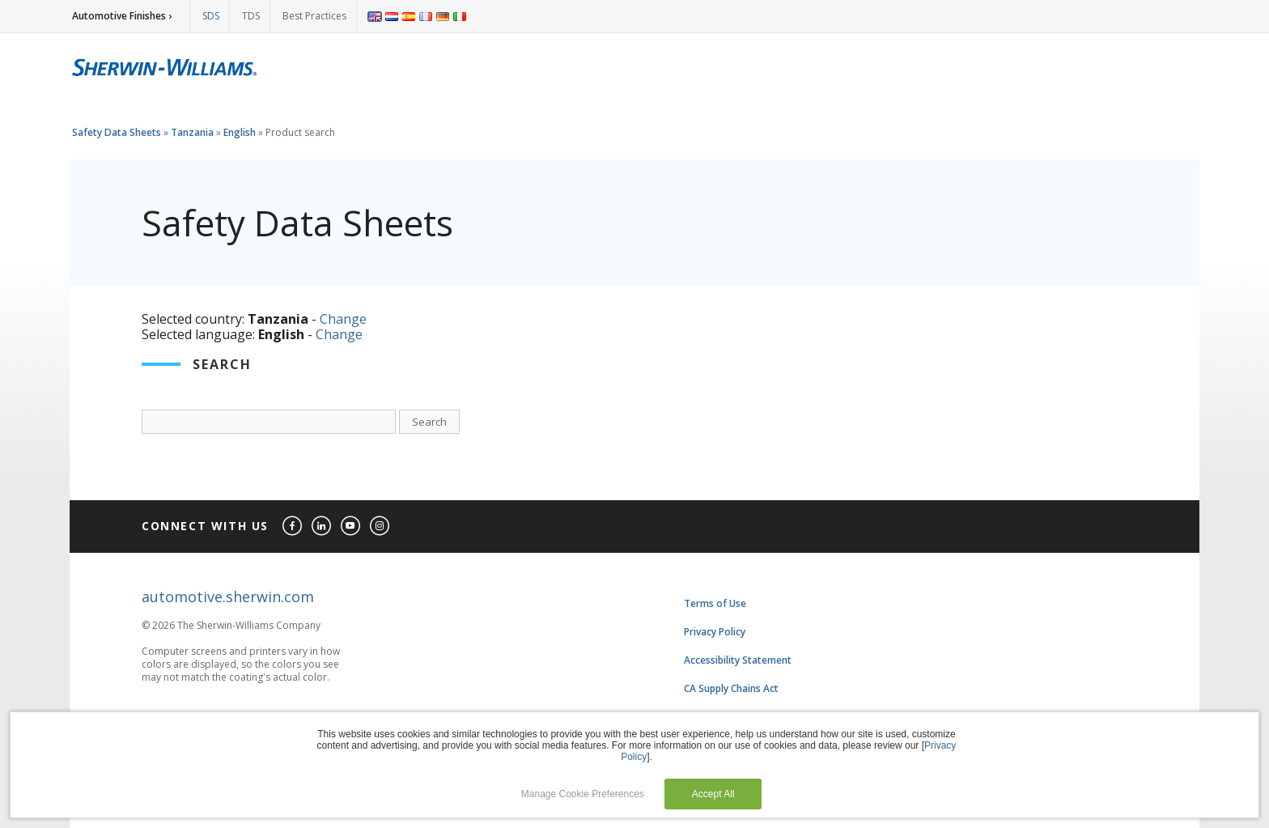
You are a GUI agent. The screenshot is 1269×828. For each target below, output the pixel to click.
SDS (210, 16)
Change (343, 319)
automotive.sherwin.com (228, 596)
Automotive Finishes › (122, 16)
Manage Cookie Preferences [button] (582, 794)
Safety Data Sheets (116, 132)
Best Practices (314, 16)
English (239, 132)
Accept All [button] (713, 794)
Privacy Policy (714, 632)
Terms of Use (715, 603)
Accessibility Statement (738, 660)
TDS (251, 16)
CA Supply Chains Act (731, 688)
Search (429, 421)
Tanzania (192, 132)
